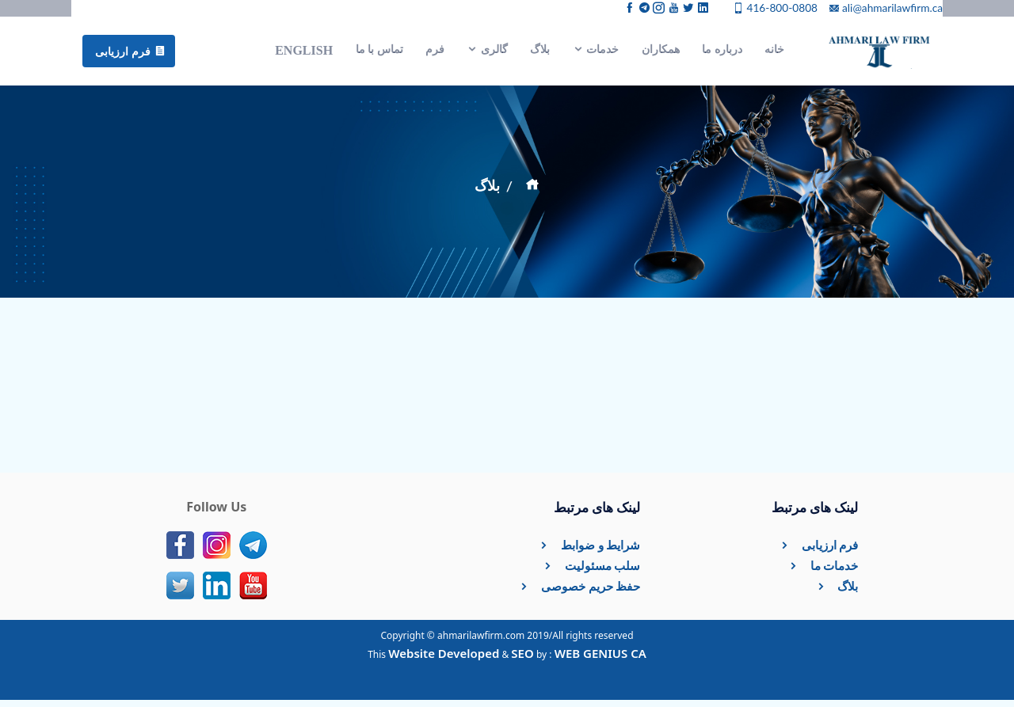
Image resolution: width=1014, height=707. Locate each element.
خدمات (596, 53)
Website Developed (443, 660)
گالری (487, 53)
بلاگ (540, 53)
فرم (434, 53)
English (304, 53)
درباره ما (722, 53)
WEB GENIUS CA (600, 660)
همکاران (661, 53)
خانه (774, 53)
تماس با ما (379, 53)
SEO (522, 660)
